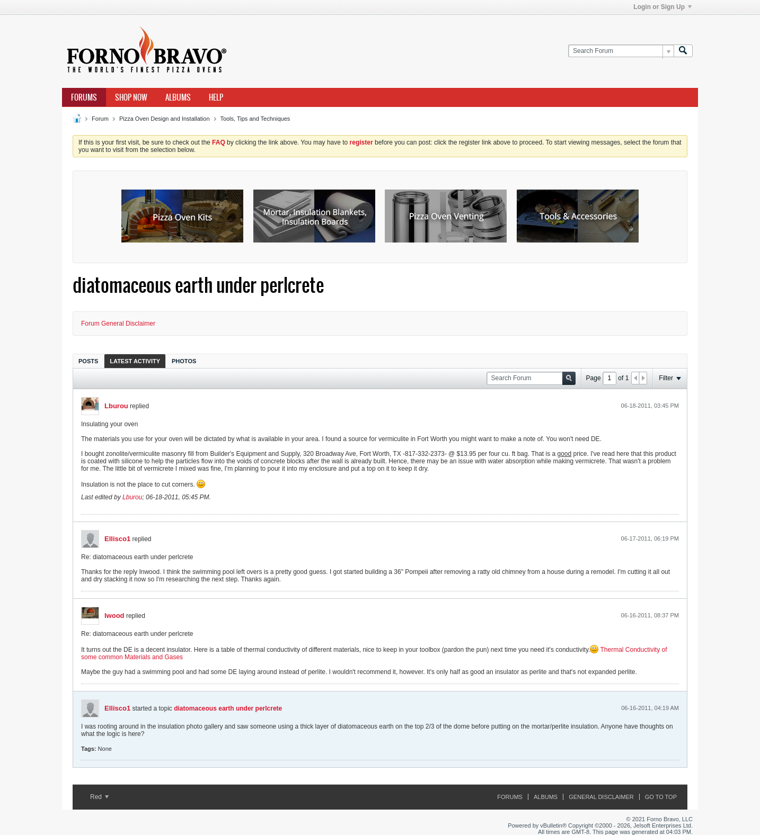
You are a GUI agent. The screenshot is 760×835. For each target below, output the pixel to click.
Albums (178, 97)
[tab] (88, 361)
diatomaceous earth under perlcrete (228, 708)
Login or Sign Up (662, 7)
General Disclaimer (601, 797)
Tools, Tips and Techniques (255, 118)
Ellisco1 (117, 539)
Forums (84, 97)
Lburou (116, 406)
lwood (114, 615)
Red (99, 797)
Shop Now (131, 97)
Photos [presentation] (184, 361)
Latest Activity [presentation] (135, 361)
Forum (100, 118)
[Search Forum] (621, 51)
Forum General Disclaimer (118, 323)
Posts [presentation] (88, 361)
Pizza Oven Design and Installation (164, 118)
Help (216, 97)
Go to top (661, 797)
